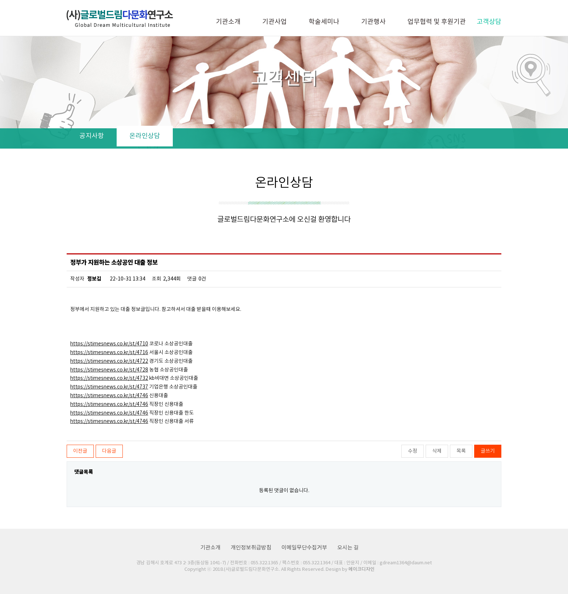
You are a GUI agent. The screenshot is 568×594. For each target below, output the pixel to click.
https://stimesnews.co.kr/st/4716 (109, 353)
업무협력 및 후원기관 (437, 22)
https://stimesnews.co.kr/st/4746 (109, 396)
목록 (461, 451)
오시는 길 (348, 548)
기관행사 (373, 22)
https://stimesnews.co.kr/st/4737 (109, 387)
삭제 (437, 451)
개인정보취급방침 (251, 548)
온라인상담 (144, 136)
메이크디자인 (361, 569)
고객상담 (489, 22)
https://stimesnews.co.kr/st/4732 (109, 378)
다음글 (109, 451)
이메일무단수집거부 (304, 548)
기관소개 (228, 22)
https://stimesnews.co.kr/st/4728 (109, 370)
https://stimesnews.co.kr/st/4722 (109, 361)
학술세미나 (324, 22)
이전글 (80, 451)
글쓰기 (488, 451)
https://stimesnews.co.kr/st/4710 (109, 344)
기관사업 (274, 22)
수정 (412, 451)
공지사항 (91, 136)
